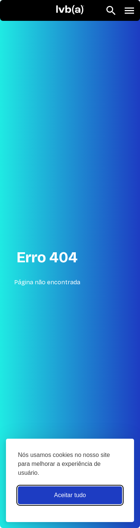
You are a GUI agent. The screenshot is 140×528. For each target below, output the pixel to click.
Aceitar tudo (70, 495)
